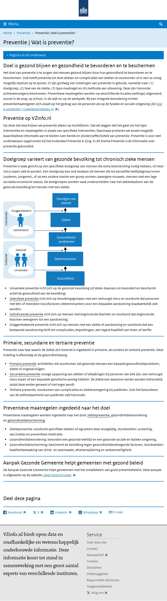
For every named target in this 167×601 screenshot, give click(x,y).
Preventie (23, 33)
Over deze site (97, 542)
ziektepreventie (98, 415)
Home (7, 33)
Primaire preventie (23, 364)
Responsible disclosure (103, 580)
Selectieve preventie (24, 298)
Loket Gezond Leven (59, 475)
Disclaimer (94, 567)
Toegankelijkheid (99, 586)
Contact (92, 549)
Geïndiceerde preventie (26, 314)
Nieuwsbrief (104, 555)
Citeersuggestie (97, 574)
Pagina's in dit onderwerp (27, 55)
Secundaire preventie (25, 374)
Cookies (92, 561)
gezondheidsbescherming (26, 420)
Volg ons (106, 592)
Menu (13, 23)
